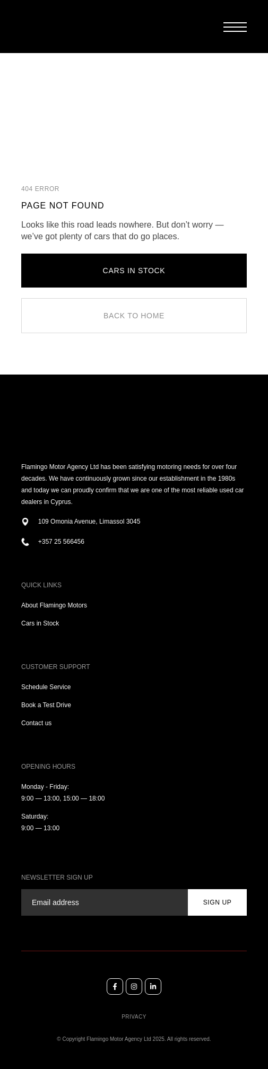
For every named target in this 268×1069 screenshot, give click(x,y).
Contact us (36, 723)
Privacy (134, 1017)
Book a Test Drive (46, 705)
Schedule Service (46, 687)
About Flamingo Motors (54, 605)
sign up (217, 902)
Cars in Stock (40, 623)
